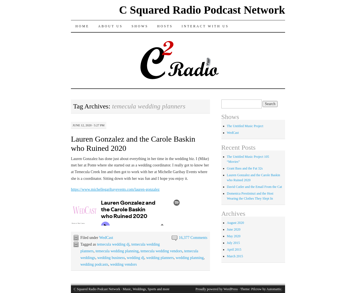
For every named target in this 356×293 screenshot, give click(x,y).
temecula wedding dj (113, 244)
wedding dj (135, 258)
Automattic (273, 289)
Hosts (165, 26)
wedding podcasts (94, 264)
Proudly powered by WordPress (217, 289)
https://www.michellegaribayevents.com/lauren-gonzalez (115, 189)
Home (82, 26)
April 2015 (234, 249)
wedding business (111, 258)
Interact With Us (205, 26)
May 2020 (234, 236)
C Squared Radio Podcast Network (202, 10)
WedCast (106, 238)
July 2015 (233, 243)
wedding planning (190, 258)
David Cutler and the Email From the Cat (254, 187)
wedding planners (160, 258)
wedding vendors (123, 264)
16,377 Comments (193, 238)
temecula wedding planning (117, 251)
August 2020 (235, 223)
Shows (140, 26)
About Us (110, 26)
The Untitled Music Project (245, 126)
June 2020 (234, 229)
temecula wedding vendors (161, 251)
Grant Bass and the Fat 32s (245, 168)
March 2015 (235, 256)
